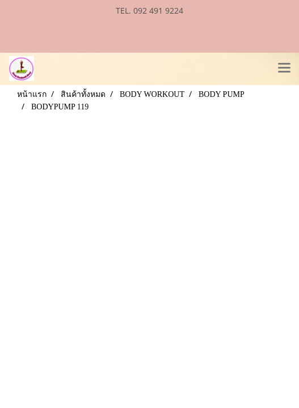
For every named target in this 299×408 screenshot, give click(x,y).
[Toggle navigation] (284, 68)
